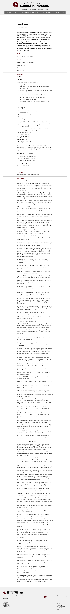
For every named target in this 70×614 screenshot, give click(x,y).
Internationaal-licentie (7, 606)
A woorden (25, 27)
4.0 (3, 606)
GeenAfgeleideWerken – (6, 605)
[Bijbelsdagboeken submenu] (30, 12)
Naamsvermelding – (6, 603)
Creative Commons (5, 602)
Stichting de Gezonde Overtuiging (62, 596)
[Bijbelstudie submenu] (37, 12)
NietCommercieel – (6, 604)
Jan (22, 27)
